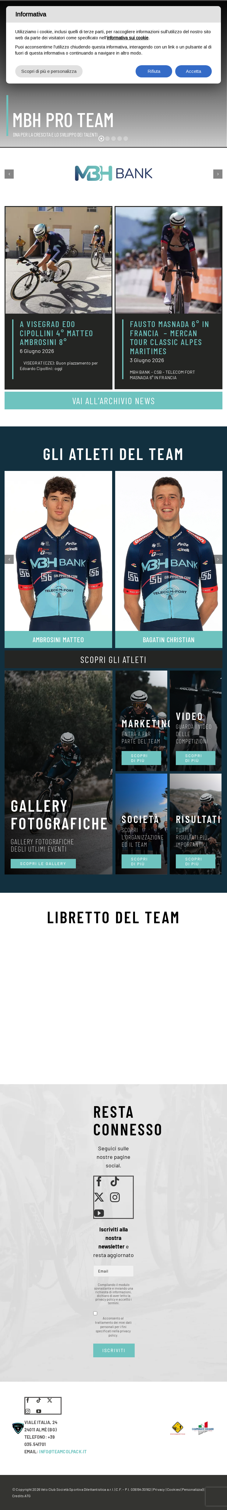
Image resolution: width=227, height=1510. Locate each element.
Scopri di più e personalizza (48, 71)
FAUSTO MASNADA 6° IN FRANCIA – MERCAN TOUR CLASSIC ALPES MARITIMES (169, 337)
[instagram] (115, 1197)
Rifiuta (153, 71)
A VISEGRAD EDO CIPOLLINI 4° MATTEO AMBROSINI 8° (56, 333)
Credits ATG (21, 1496)
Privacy (159, 1489)
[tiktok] (115, 1181)
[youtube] (99, 1213)
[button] (9, 174)
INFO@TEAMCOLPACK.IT (63, 1451)
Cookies (173, 1489)
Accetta (193, 71)
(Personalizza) (192, 1489)
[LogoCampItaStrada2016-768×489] (202, 1423)
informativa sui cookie (127, 37)
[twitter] (99, 1197)
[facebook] (99, 1181)
